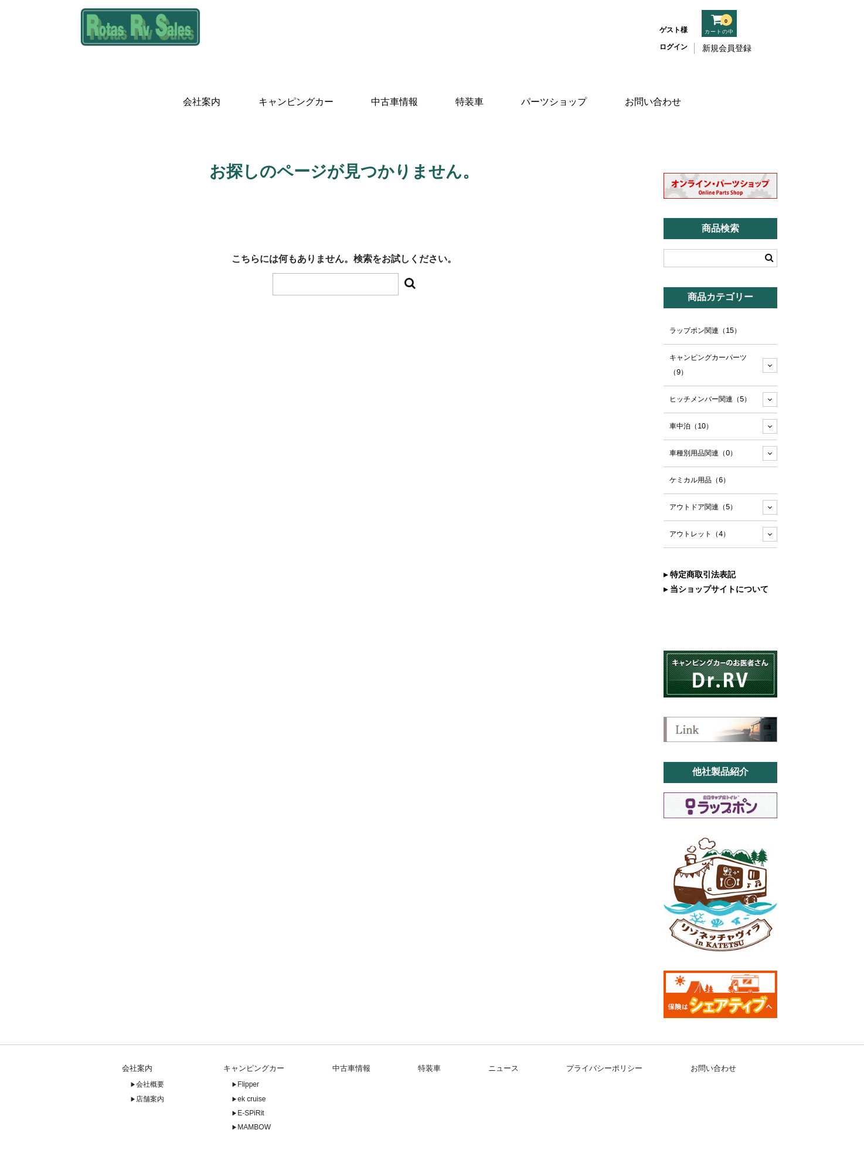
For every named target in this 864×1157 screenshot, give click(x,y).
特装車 (471, 86)
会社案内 (198, 86)
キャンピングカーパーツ (708, 329)
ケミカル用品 (699, 445)
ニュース (503, 1032)
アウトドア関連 (703, 472)
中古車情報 (393, 86)
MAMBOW (254, 1092)
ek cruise (251, 1063)
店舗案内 (150, 1063)
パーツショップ (557, 86)
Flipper (248, 1049)
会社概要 (150, 1049)
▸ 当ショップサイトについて (716, 554)
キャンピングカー (293, 86)
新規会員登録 (726, 48)
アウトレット (699, 499)
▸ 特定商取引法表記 (700, 539)
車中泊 (691, 391)
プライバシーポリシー (604, 1032)
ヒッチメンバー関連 (710, 364)
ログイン (673, 47)
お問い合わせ (656, 86)
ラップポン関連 (705, 295)
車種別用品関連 (703, 418)
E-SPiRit (250, 1078)
